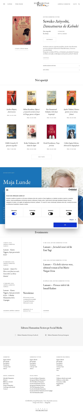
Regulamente (59, 383)
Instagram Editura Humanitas (37, 380)
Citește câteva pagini (21, 48)
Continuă (46, 57)
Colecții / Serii (6, 367)
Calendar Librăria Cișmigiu (11, 310)
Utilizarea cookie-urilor (62, 380)
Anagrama (47, 402)
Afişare (71, 219)
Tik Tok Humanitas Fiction (37, 387)
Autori (5, 368)
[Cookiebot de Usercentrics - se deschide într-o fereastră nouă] (70, 190)
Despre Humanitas (8, 385)
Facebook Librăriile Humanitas (38, 389)
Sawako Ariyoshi (55, 21)
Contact (5, 389)
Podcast (5, 380)
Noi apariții (6, 361)
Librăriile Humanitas (64, 4)
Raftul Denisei (62, 33)
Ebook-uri (5, 383)
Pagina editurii (7, 359)
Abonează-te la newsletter (28, 310)
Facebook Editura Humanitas (37, 378)
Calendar (46, 310)
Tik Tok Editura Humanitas (37, 382)
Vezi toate (41, 156)
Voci (57, 370)
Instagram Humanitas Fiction (37, 385)
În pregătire (6, 363)
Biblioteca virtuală (8, 382)
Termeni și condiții (61, 382)
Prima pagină (19, 4)
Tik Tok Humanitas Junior (36, 392)
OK (65, 225)
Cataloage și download (9, 387)
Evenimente (6, 365)
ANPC (58, 385)
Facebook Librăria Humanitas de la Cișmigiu (41, 391)
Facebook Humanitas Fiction (37, 383)
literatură (61, 31)
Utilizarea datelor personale (63, 378)
